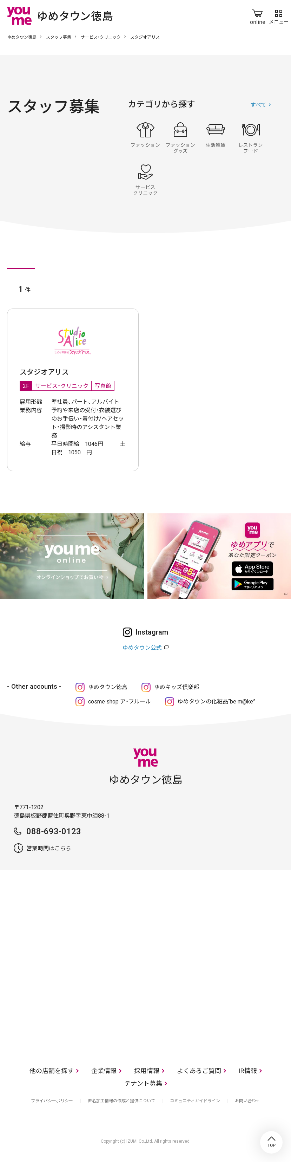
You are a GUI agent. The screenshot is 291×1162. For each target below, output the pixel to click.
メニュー (278, 15)
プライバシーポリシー (52, 1100)
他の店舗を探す (51, 1071)
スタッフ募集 (58, 37)
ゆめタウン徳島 (22, 37)
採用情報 (146, 1071)
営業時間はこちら (48, 848)
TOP (271, 1142)
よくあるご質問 (199, 1071)
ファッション (145, 138)
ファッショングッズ (180, 138)
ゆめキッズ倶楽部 (176, 687)
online (257, 15)
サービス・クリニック (101, 37)
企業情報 (104, 1071)
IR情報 (248, 1071)
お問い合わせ (247, 1100)
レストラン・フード (250, 138)
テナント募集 (143, 1083)
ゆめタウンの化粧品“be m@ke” (216, 701)
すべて (258, 105)
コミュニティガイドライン (195, 1100)
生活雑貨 (215, 138)
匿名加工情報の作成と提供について (121, 1100)
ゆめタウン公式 (142, 647)
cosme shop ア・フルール (119, 701)
